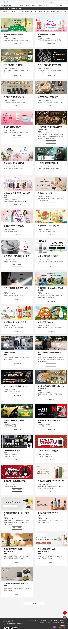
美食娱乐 (28, 5)
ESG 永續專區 (61, 617)
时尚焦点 (46, 5)
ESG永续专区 (41, 2)
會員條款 (62, 615)
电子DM (34, 5)
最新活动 (22, 5)
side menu (64, 614)
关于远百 (29, 615)
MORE (34, 603)
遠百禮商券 (43, 615)
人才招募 (50, 615)
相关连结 (48, 617)
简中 (52, 2)
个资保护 (56, 615)
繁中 (47, 2)
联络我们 (54, 617)
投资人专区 (36, 615)
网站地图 (42, 617)
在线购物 (39, 5)
